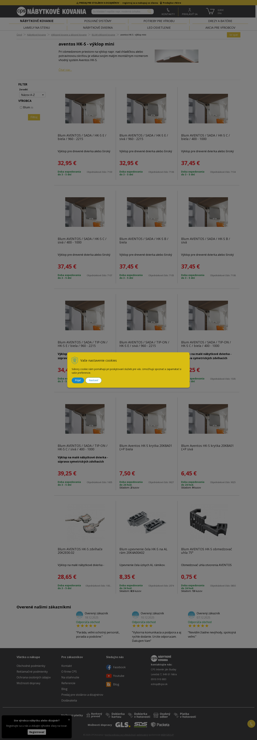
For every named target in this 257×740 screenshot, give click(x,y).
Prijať (78, 380)
